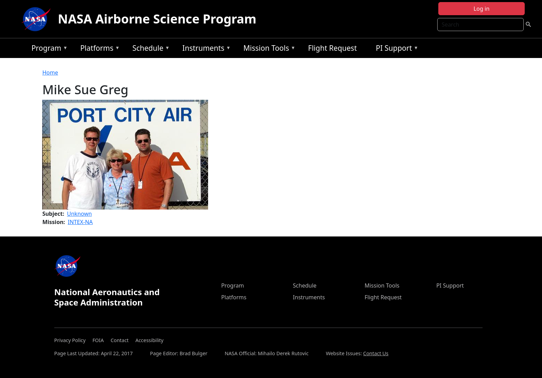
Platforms (98, 49)
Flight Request (332, 48)
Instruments (205, 49)
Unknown (79, 213)
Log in (481, 8)
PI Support (395, 49)
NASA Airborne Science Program (157, 18)
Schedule (149, 49)
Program (48, 49)
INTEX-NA (80, 222)
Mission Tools (268, 49)
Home (50, 72)
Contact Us (376, 353)
